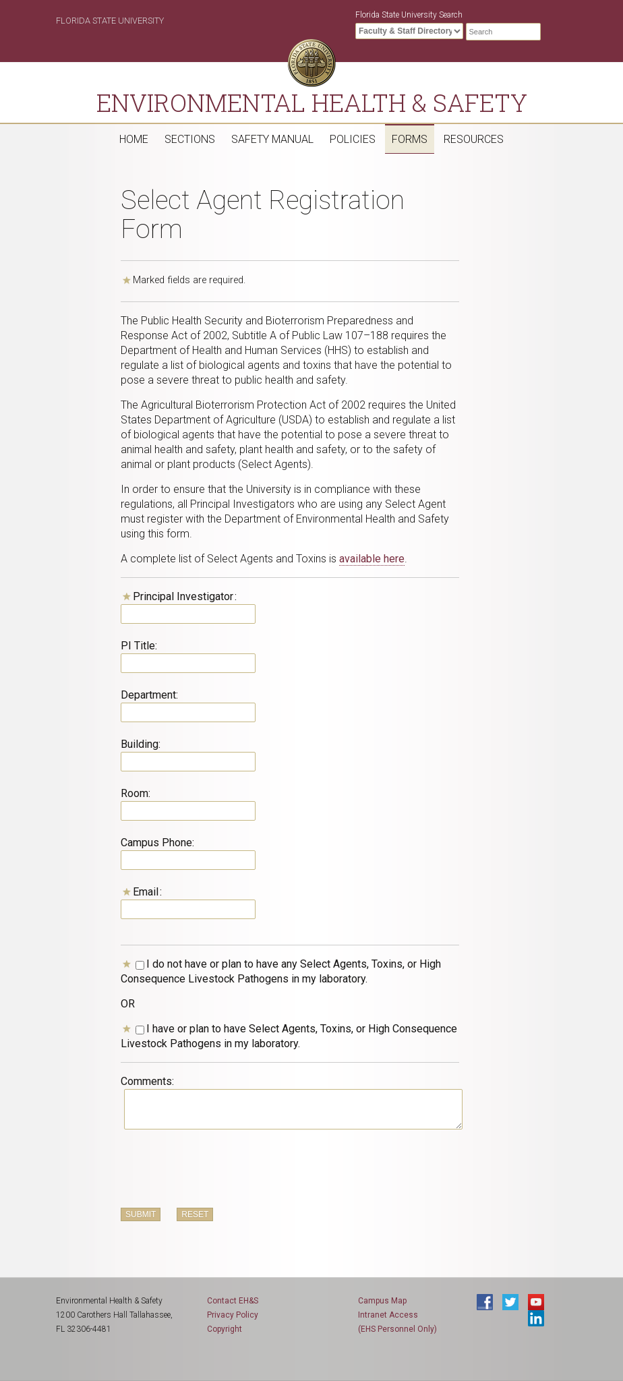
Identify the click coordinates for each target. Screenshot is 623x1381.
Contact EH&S (232, 1300)
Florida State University (110, 21)
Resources (474, 139)
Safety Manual (272, 139)
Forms (409, 139)
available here (372, 558)
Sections (190, 139)
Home (133, 139)
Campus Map (382, 1300)
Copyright (224, 1329)
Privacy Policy (232, 1315)
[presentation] (223, 1169)
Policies (353, 139)
